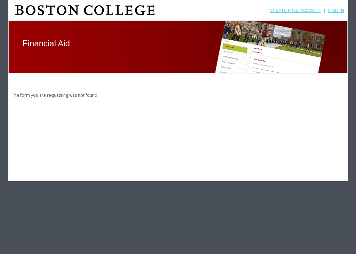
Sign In (336, 10)
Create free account (295, 10)
